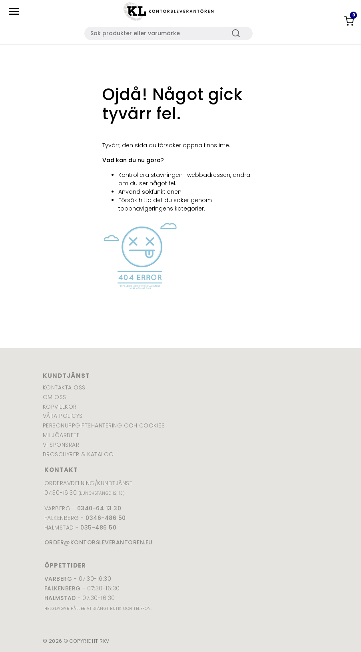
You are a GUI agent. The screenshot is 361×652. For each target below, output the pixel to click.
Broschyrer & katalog (78, 454)
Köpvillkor (60, 407)
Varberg (58, 579)
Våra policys (63, 416)
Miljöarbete (61, 435)
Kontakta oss (64, 387)
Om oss (54, 397)
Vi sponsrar (61, 445)
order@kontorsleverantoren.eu (98, 542)
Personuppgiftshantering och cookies (104, 425)
